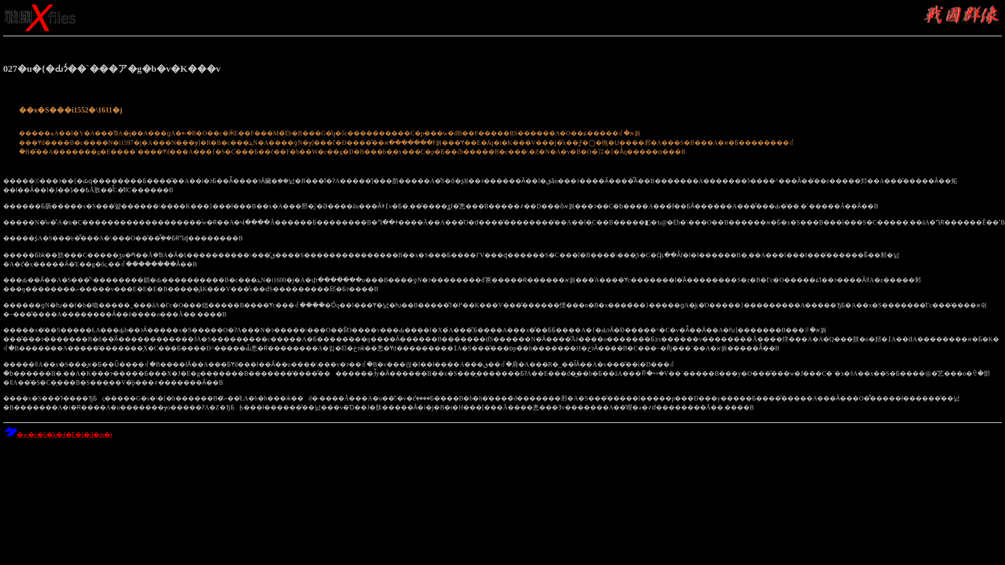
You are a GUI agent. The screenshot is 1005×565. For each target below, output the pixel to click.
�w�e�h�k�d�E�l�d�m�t (57, 434)
